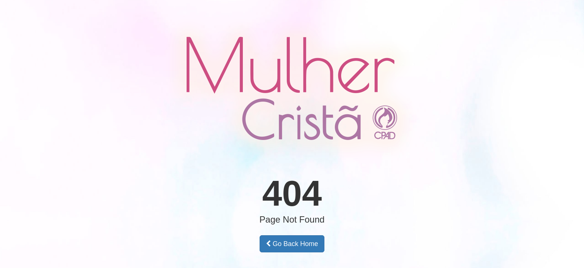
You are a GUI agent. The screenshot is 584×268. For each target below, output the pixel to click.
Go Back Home (292, 244)
